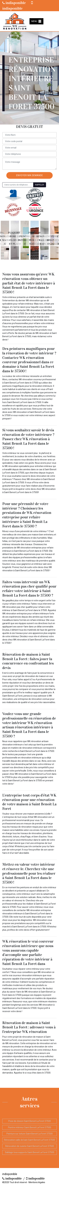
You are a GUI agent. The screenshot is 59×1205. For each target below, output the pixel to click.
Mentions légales (37, 1182)
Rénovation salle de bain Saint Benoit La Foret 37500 (29, 1140)
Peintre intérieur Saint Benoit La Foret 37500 (29, 1127)
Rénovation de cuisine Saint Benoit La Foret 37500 (29, 1146)
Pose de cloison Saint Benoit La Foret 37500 (29, 1121)
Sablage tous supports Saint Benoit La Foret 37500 (29, 1152)
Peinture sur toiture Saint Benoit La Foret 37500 (29, 1133)
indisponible (14, 2)
